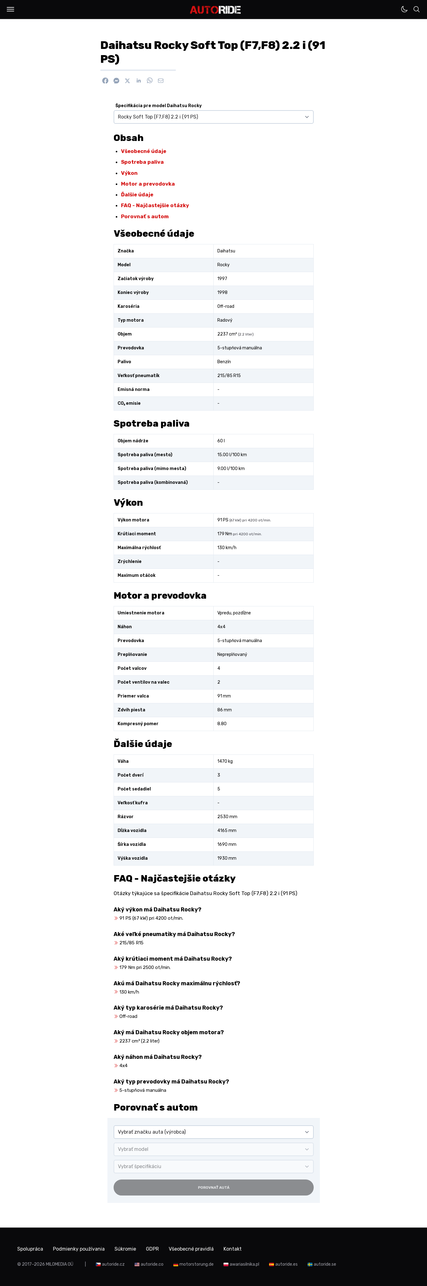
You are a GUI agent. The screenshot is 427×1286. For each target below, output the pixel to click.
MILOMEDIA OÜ (59, 1264)
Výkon (129, 173)
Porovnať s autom (145, 216)
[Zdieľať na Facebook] (105, 81)
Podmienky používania (79, 1249)
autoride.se (325, 1264)
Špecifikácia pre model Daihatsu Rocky (158, 105)
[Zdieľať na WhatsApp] (150, 81)
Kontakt (233, 1249)
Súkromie (125, 1249)
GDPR (152, 1249)
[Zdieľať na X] (127, 81)
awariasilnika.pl (244, 1264)
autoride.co (152, 1264)
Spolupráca (30, 1249)
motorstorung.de (196, 1264)
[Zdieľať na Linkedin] (138, 81)
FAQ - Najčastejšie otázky (155, 205)
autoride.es (286, 1264)
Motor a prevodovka (148, 184)
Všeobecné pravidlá (191, 1249)
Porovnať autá (213, 1187)
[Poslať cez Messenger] (116, 81)
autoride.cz (113, 1264)
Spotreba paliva (142, 162)
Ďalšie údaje (137, 194)
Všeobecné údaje (143, 151)
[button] (10, 9)
